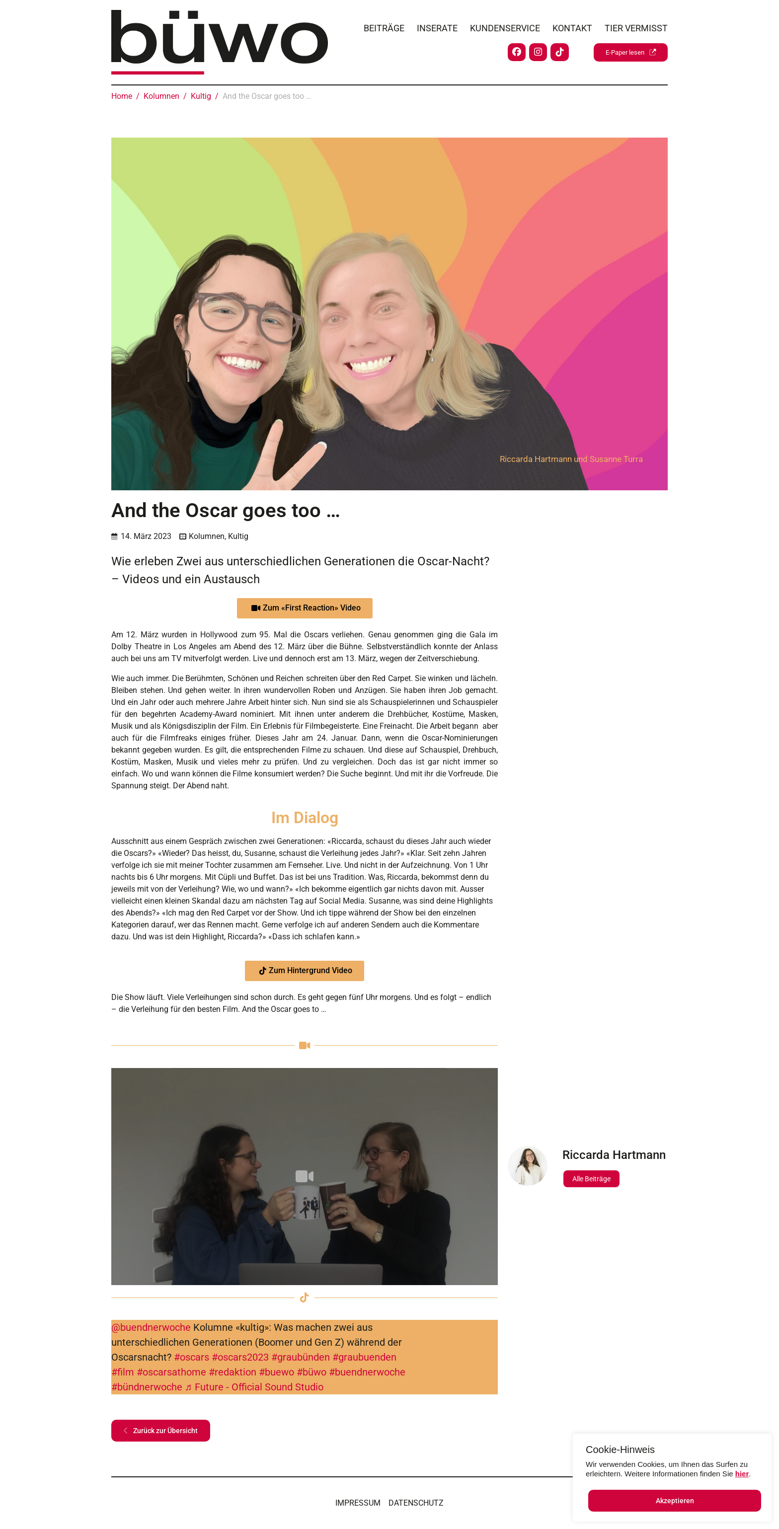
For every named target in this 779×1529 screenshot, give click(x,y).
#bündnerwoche (146, 1387)
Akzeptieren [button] (675, 1501)
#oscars (191, 1357)
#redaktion (232, 1372)
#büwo (311, 1372)
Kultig (238, 536)
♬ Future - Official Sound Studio (254, 1387)
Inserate (437, 25)
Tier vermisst (636, 25)
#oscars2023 (240, 1357)
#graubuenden (364, 1357)
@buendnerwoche (151, 1327)
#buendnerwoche (367, 1372)
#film (122, 1372)
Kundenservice (505, 25)
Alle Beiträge (591, 1179)
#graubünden (300, 1357)
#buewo (276, 1372)
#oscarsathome (171, 1372)
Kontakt (572, 25)
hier (742, 1473)
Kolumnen (207, 536)
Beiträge (384, 25)
